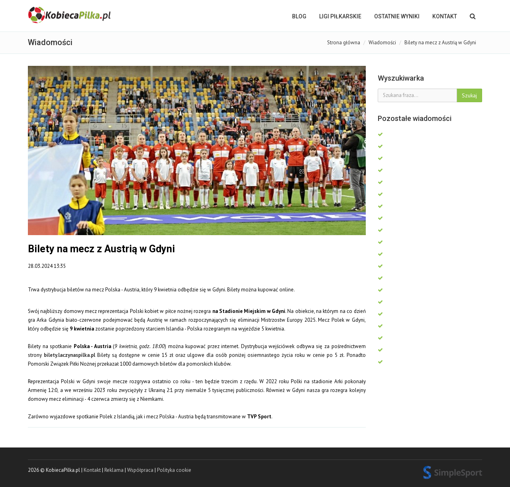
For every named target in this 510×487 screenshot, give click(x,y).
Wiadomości (382, 42)
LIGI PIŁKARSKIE (340, 16)
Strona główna (343, 42)
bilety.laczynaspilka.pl (69, 355)
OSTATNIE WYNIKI (397, 16)
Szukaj (469, 95)
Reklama (114, 470)
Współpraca (140, 470)
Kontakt (444, 16)
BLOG (299, 16)
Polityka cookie (174, 470)
